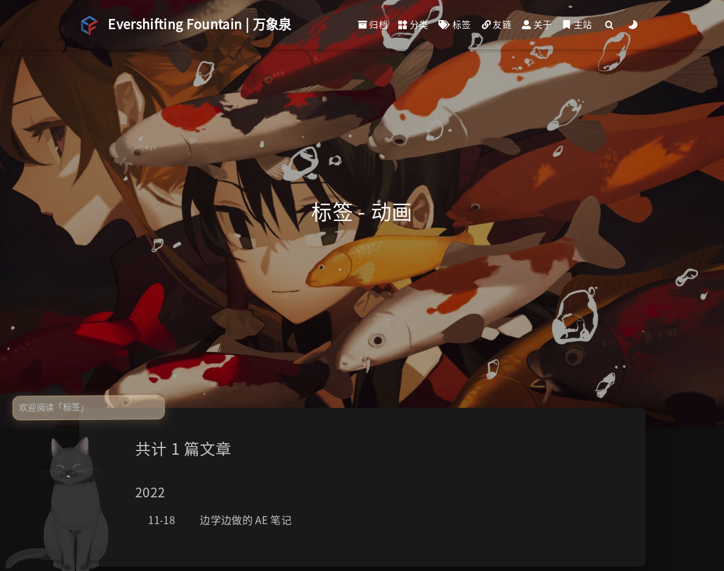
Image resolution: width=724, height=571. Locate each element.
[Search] (609, 25)
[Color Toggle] (633, 25)
